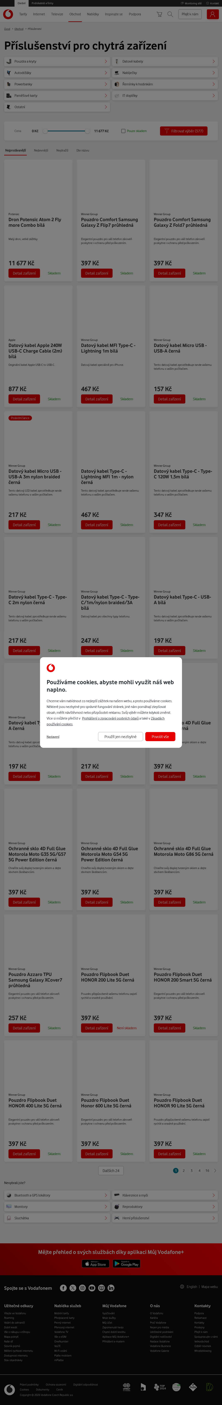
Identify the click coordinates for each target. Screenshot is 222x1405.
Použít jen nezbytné (120, 736)
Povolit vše (160, 736)
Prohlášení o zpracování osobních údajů (110, 718)
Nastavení (53, 737)
